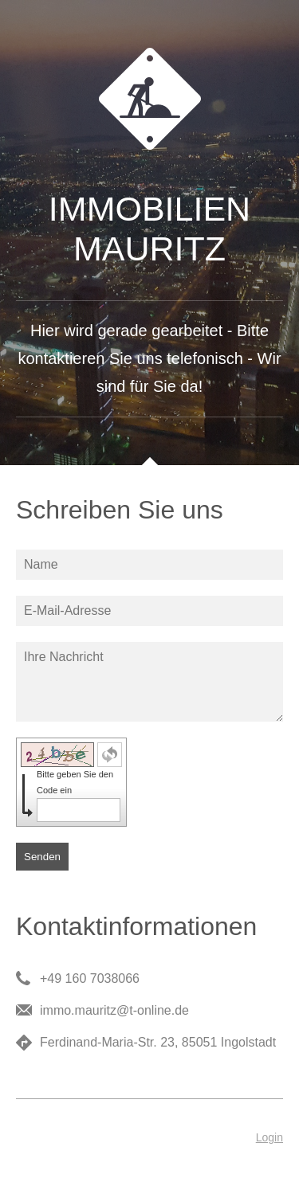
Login (269, 1137)
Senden (42, 857)
